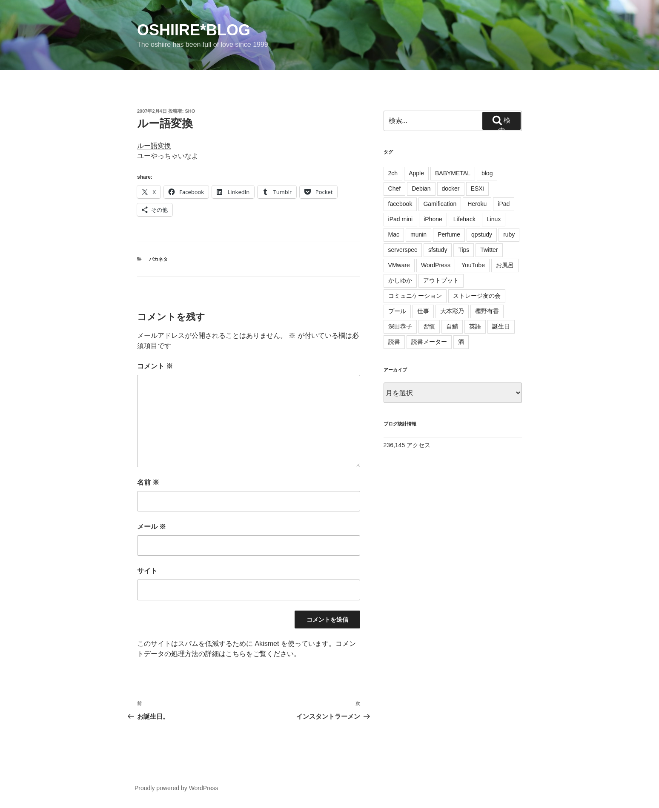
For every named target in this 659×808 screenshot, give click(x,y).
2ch (393, 173)
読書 (394, 341)
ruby (509, 234)
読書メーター (429, 341)
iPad (504, 203)
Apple (416, 173)
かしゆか (400, 280)
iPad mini (400, 219)
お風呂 (505, 265)
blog (487, 173)
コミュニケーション (415, 295)
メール (151, 526)
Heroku (477, 203)
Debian (421, 188)
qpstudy (481, 234)
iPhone (433, 219)
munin (418, 234)
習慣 (429, 326)
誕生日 (501, 326)
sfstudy (437, 249)
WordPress (435, 265)
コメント (155, 366)
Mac (393, 234)
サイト (147, 570)
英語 (475, 326)
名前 (148, 482)
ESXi (477, 188)
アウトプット (441, 280)
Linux (494, 219)
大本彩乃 (452, 311)
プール (397, 311)
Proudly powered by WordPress (176, 788)
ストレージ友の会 (477, 295)
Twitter (489, 249)
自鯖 (452, 326)
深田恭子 (400, 326)
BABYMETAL (452, 173)
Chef (394, 188)
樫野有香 (487, 311)
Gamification (439, 203)
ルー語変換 (154, 145)
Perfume (449, 234)
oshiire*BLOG (193, 30)
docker (451, 188)
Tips (463, 249)
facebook (400, 203)
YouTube (473, 265)
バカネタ (158, 259)
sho (190, 111)
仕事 (423, 311)
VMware (399, 265)
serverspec (402, 249)
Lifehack (464, 219)
